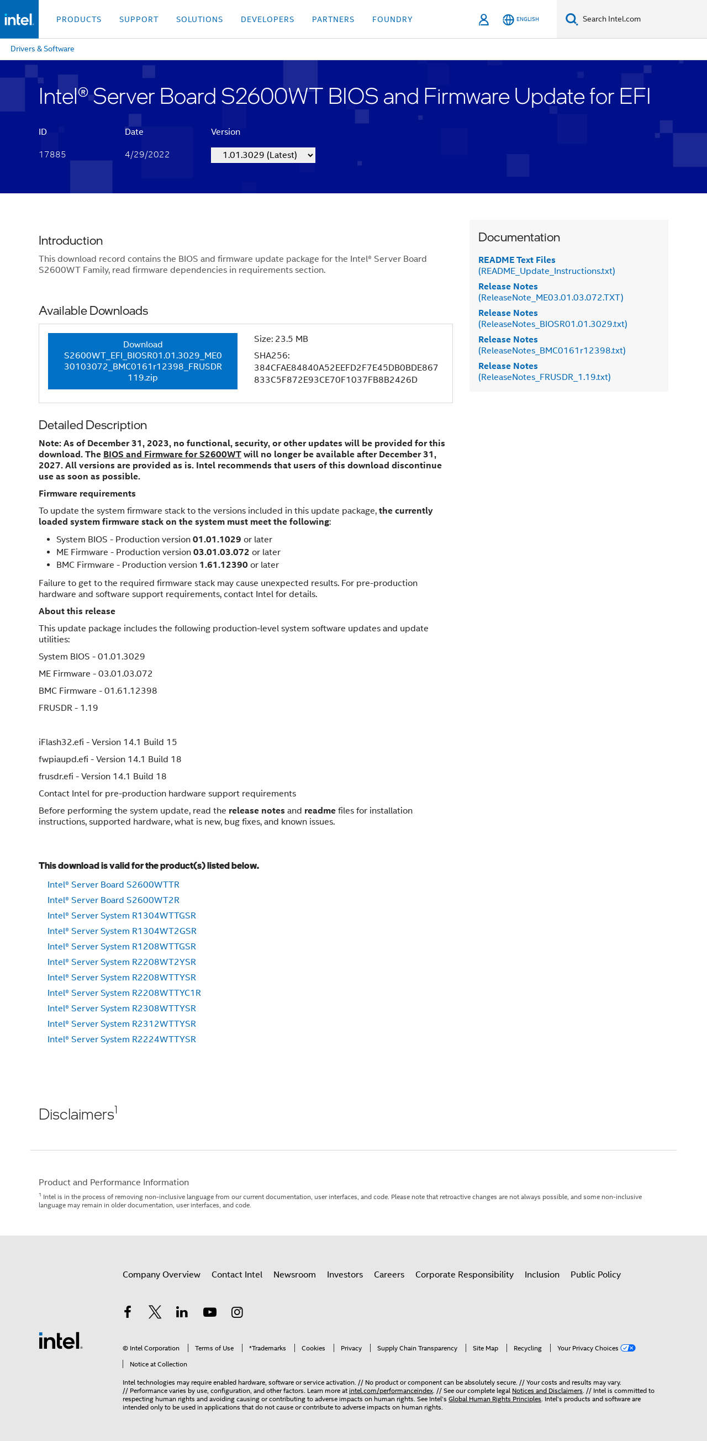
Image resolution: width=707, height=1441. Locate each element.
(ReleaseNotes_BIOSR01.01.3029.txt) (552, 319)
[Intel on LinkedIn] (182, 1314)
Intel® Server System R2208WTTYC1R (124, 993)
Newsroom (294, 1274)
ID (43, 132)
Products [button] (79, 19)
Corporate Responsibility (464, 1274)
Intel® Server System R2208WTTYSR (122, 977)
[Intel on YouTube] (210, 1314)
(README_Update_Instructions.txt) (546, 266)
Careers (389, 1274)
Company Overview (162, 1274)
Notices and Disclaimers (547, 1390)
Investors (345, 1274)
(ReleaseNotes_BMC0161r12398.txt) (552, 345)
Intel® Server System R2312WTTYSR (122, 1024)
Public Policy (596, 1274)
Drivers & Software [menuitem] (42, 49)
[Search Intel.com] (642, 19)
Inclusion (542, 1274)
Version (225, 132)
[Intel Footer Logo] (61, 1339)
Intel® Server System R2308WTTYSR (122, 1008)
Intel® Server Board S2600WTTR (114, 884)
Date (134, 132)
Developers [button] (267, 19)
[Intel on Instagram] (237, 1314)
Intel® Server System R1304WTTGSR (122, 915)
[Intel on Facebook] (127, 1314)
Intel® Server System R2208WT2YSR (122, 962)
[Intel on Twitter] (155, 1314)
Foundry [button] (392, 19)
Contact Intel (237, 1274)
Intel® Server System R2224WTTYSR (122, 1039)
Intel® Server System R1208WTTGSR (122, 946)
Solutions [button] (199, 19)
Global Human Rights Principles (495, 1399)
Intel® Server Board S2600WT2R (114, 900)
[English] (521, 20)
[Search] (572, 19)
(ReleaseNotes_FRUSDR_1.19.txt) (544, 372)
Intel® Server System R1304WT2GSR (122, 931)
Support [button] (139, 19)
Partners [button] (333, 19)
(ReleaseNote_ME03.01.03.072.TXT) (551, 292)
